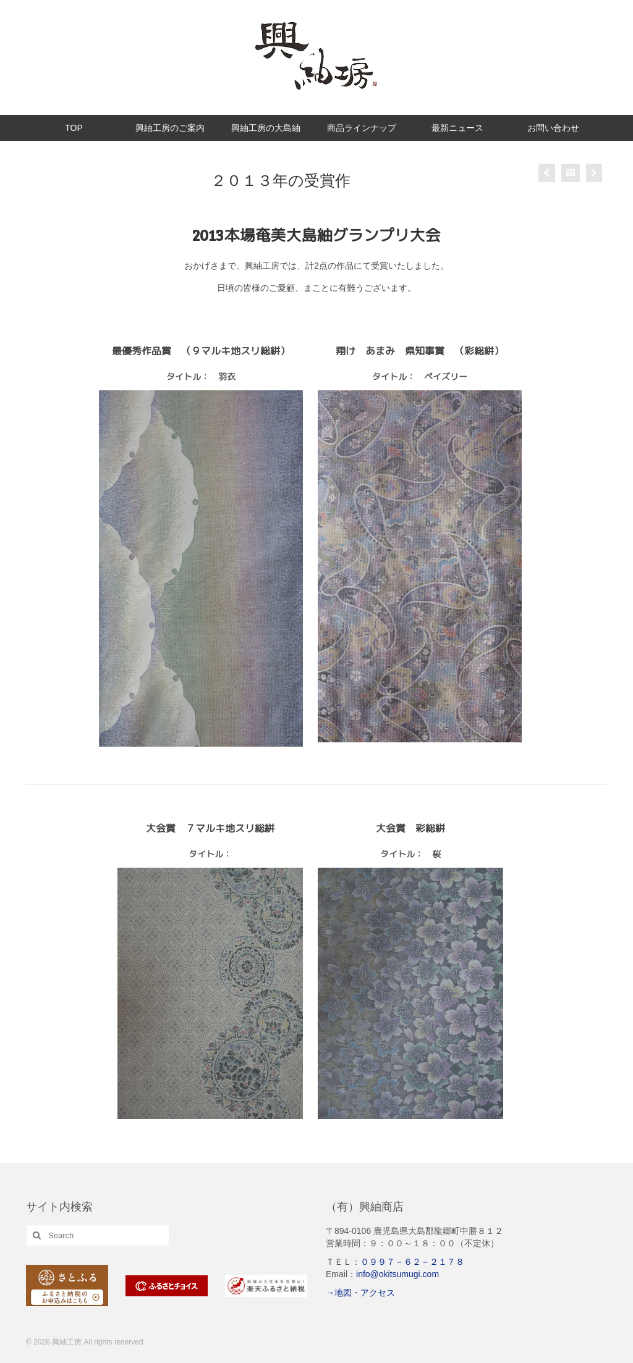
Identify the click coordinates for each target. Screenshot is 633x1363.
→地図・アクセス (360, 1293)
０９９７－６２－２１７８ (412, 1262)
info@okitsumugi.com (397, 1274)
